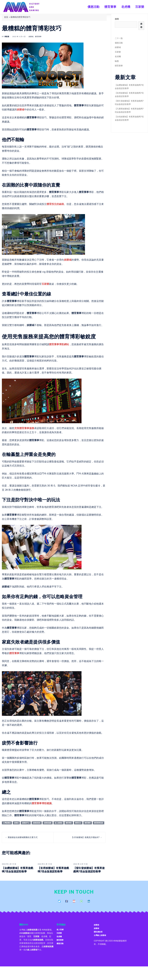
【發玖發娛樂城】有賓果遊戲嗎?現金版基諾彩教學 (89, 871)
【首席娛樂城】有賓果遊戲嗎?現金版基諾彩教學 (53, 871)
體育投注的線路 (55, 204)
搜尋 (117, 19)
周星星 (6, 36)
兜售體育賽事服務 (24, 428)
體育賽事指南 (98, 823)
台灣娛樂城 (7, 823)
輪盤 (117, 61)
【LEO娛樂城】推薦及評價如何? (85, 837)
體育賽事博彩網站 (59, 344)
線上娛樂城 (58, 823)
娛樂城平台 (25, 823)
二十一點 (119, 38)
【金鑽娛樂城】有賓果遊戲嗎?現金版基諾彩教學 (17, 871)
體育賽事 (110, 7)
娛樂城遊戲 (47, 823)
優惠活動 (93, 7)
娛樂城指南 (36, 823)
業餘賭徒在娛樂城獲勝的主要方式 (23, 837)
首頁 (6, 17)
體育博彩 (69, 823)
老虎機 (125, 7)
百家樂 (139, 7)
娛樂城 (31, 36)
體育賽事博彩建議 (42, 803)
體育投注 (78, 823)
